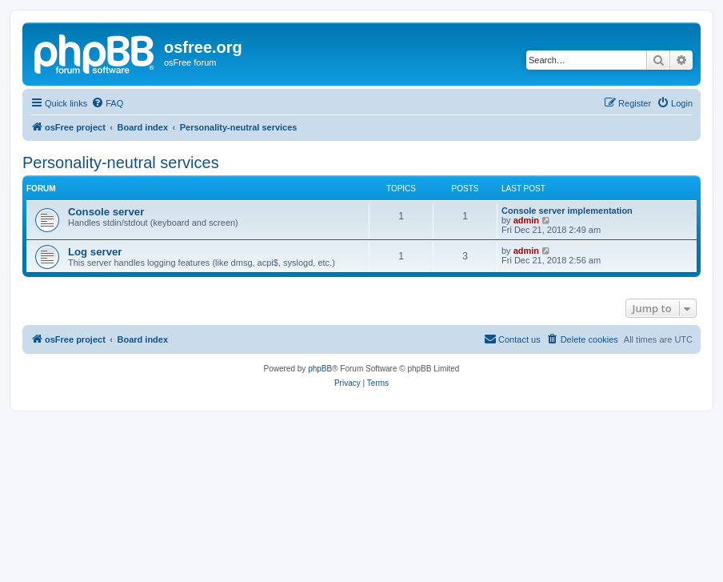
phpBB (320, 368)
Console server (106, 212)
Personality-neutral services (120, 162)
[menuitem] (107, 103)
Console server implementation (567, 210)
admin (526, 220)
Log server (95, 252)
